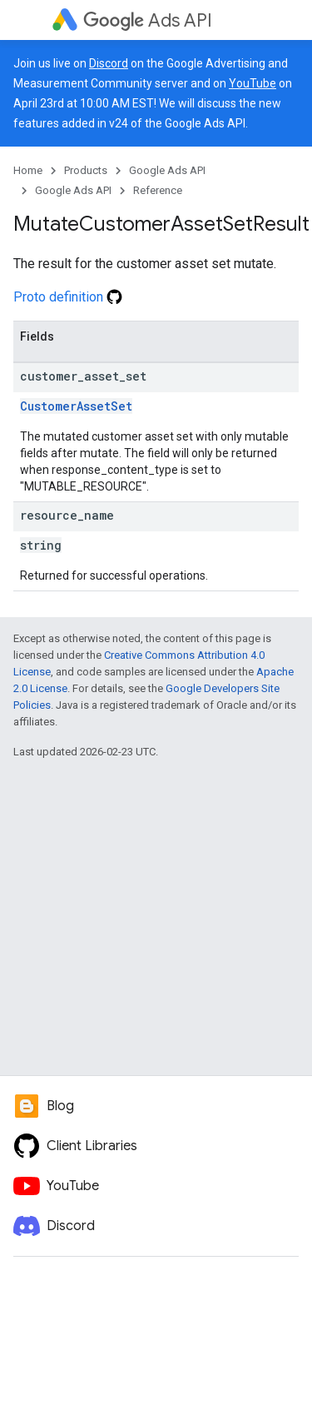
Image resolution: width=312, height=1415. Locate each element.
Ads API (147, 20)
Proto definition (67, 297)
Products (85, 170)
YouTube (252, 83)
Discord (108, 63)
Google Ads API (167, 170)
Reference (157, 190)
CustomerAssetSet (76, 406)
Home (27, 170)
